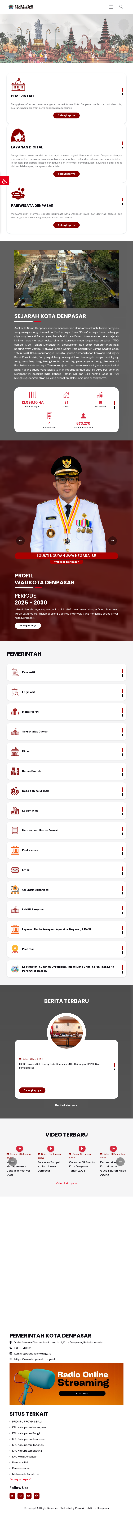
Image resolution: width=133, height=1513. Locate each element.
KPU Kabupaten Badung (27, 1450)
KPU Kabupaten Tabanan (28, 1445)
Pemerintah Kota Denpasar (92, 1508)
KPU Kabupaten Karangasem (30, 1427)
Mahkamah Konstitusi (25, 1474)
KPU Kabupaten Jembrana (28, 1439)
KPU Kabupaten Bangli (26, 1433)
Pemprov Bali (20, 1462)
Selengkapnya (66, 115)
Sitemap (29, 1508)
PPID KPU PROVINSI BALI (27, 1421)
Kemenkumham (21, 1468)
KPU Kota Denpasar (24, 1456)
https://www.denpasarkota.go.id (32, 1359)
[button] (121, 7)
